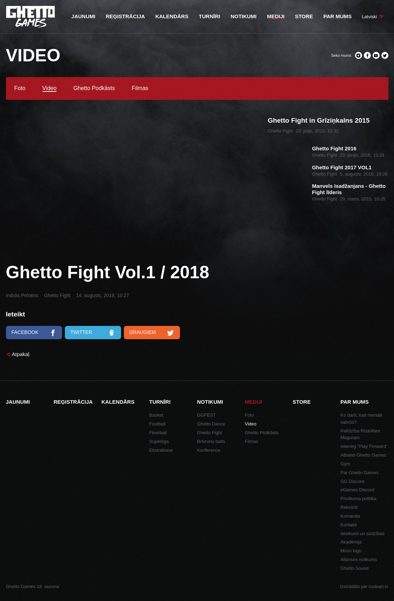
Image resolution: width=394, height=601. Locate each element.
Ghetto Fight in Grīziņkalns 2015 (318, 120)
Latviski (369, 16)
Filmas (140, 88)
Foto (20, 88)
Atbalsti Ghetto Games (363, 455)
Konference (209, 450)
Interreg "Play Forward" (363, 446)
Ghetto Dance (211, 423)
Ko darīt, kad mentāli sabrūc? (361, 418)
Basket (156, 415)
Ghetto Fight (57, 295)
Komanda (350, 516)
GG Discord (352, 481)
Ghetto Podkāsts (94, 88)
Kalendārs (117, 402)
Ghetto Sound (354, 568)
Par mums (354, 402)
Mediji (253, 402)
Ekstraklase (161, 450)
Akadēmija (351, 542)
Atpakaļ (20, 354)
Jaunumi (18, 402)
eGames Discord (357, 489)
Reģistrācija (73, 402)
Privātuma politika (358, 498)
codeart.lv (378, 586)
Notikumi (210, 402)
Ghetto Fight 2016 (334, 148)
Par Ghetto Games (359, 472)
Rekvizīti (349, 507)
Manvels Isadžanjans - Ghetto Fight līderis (349, 189)
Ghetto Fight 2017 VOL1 (342, 167)
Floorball (158, 432)
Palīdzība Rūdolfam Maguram (360, 434)
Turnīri (160, 402)
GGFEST (206, 415)
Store (301, 402)
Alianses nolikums (358, 559)
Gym (345, 463)
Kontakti (348, 524)
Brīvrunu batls (211, 441)
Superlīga (159, 441)
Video (49, 88)
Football (157, 423)
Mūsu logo (350, 550)
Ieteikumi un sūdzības (362, 533)
